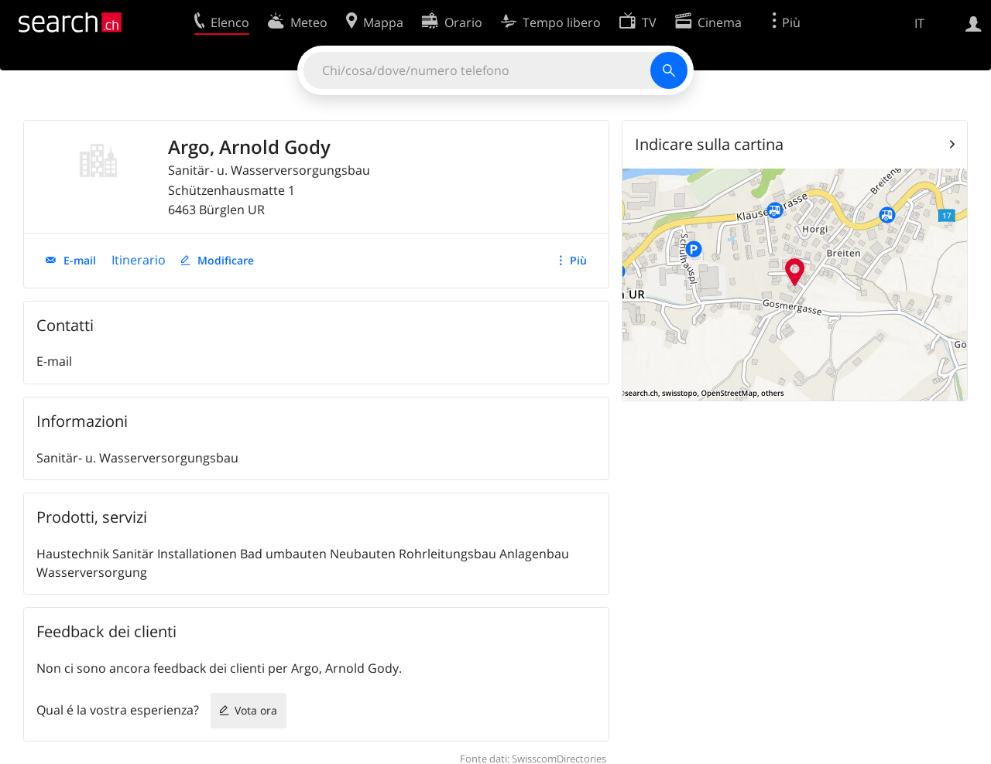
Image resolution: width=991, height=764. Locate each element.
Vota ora (256, 710)
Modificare (225, 260)
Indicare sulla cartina (709, 144)
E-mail (79, 260)
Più (578, 260)
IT (919, 23)
